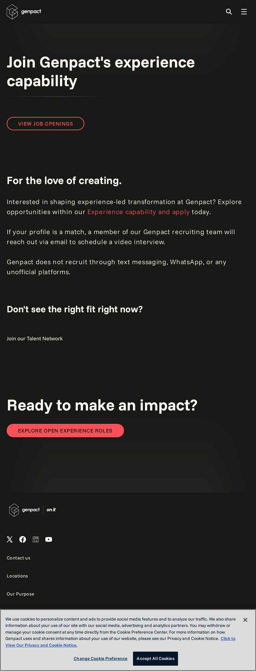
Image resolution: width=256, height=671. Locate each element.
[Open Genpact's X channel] (10, 539)
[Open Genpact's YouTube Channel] (48, 539)
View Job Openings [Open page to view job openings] (45, 123)
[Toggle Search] (229, 11)
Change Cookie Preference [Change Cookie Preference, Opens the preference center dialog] (100, 658)
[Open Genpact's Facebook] (22, 539)
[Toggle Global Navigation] (244, 11)
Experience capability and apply (138, 211)
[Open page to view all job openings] (65, 430)
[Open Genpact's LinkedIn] (36, 539)
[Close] (245, 620)
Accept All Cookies (155, 658)
